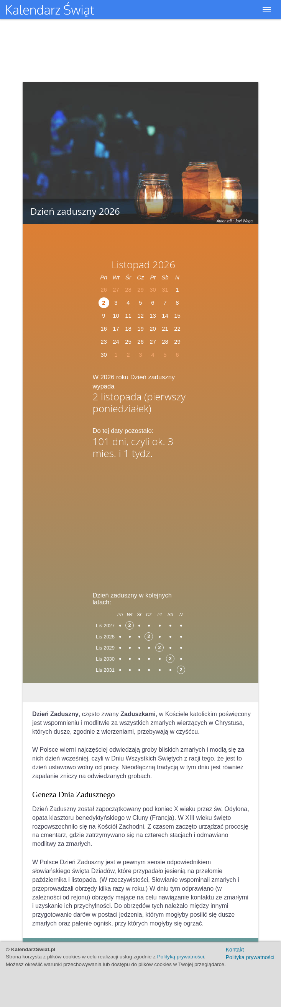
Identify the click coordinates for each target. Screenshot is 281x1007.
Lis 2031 (105, 670)
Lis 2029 (105, 648)
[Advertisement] (140, 522)
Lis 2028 (105, 637)
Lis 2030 (105, 659)
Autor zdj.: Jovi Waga (235, 221)
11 (128, 315)
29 (177, 341)
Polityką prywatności (180, 957)
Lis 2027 (105, 625)
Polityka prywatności (250, 957)
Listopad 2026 (143, 264)
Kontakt (235, 950)
